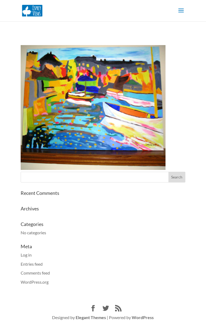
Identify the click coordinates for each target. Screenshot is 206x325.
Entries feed (32, 263)
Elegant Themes (91, 317)
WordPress (143, 317)
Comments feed (35, 272)
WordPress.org (35, 281)
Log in (26, 254)
